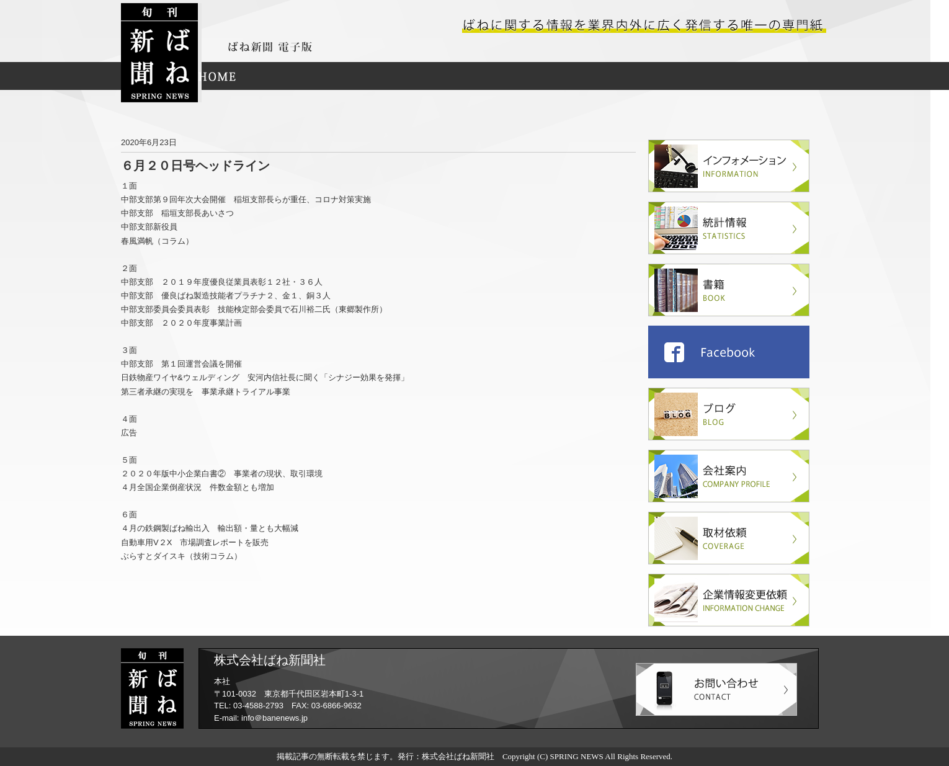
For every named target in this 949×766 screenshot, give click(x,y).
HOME (217, 76)
